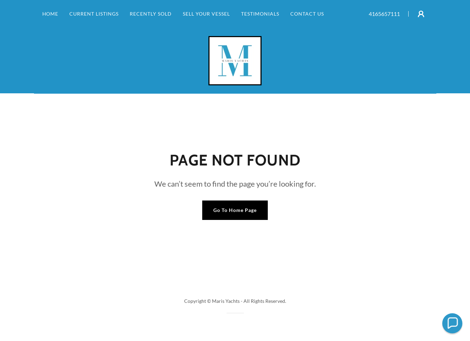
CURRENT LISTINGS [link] (94, 14)
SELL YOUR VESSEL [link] (206, 14)
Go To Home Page (235, 210)
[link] (235, 60)
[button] (421, 14)
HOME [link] (50, 14)
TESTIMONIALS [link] (260, 14)
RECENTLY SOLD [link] (151, 14)
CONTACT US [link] (307, 14)
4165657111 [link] (384, 13)
